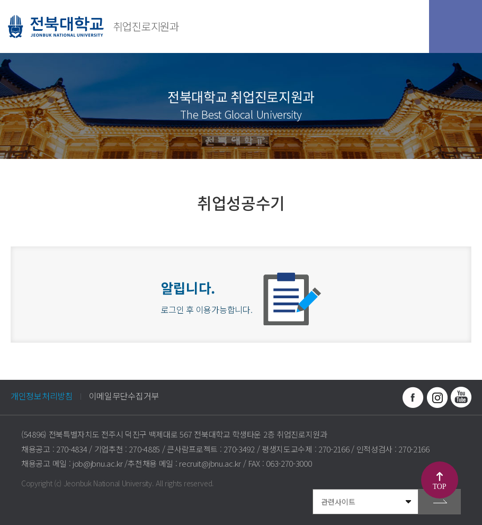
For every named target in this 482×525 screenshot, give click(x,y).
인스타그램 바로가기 (437, 397)
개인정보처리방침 (42, 395)
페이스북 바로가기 (413, 397)
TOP (439, 487)
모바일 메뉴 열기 (455, 26)
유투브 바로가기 (460, 397)
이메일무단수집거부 (124, 395)
